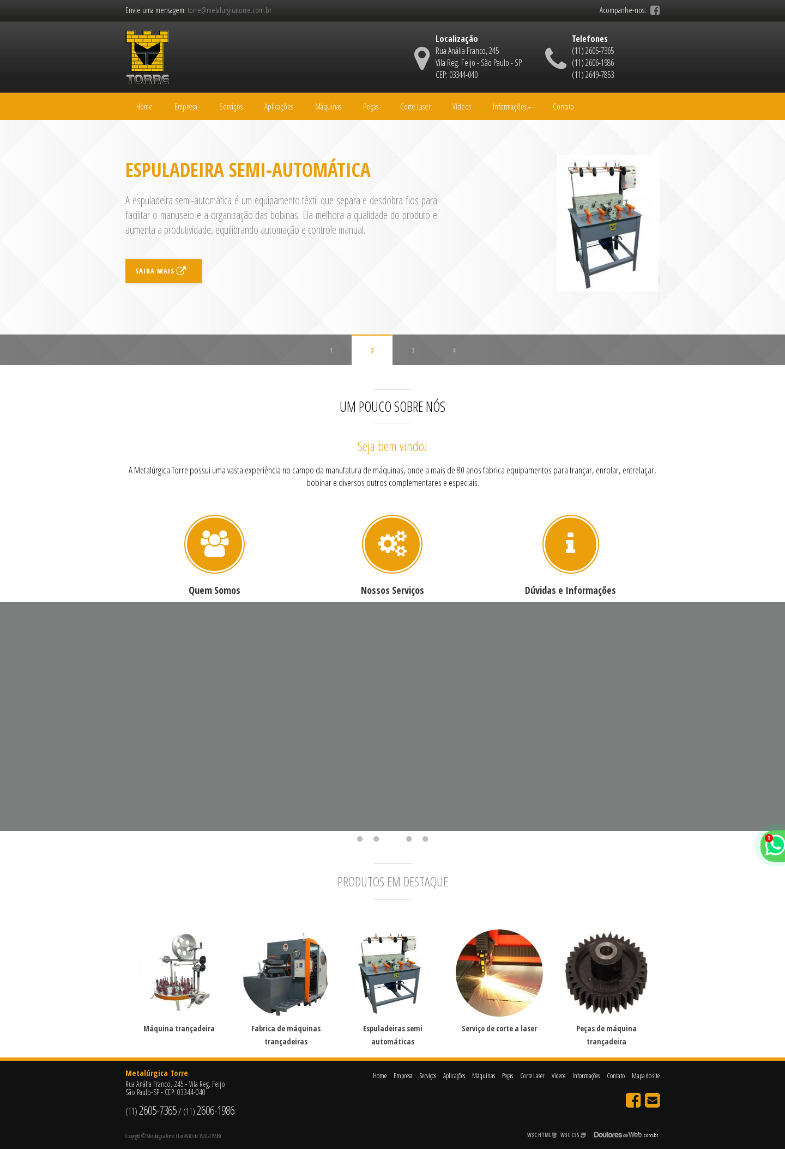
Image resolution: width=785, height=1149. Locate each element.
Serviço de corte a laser (499, 1028)
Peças (370, 106)
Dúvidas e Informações (570, 590)
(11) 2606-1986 (593, 63)
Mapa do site (646, 1075)
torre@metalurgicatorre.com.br (229, 9)
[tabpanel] (214, 716)
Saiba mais (160, 285)
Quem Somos (214, 590)
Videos (558, 1075)
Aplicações (278, 106)
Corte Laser (415, 106)
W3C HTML (542, 1135)
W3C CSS (573, 1135)
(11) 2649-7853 (593, 75)
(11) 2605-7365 (593, 51)
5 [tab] (425, 839)
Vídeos (461, 106)
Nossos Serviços (392, 590)
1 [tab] (359, 839)
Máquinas (328, 106)
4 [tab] (408, 839)
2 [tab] (376, 839)
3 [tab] (392, 839)
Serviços (231, 106)
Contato (563, 106)
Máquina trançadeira (179, 1028)
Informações (512, 106)
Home (144, 106)
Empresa (185, 106)
